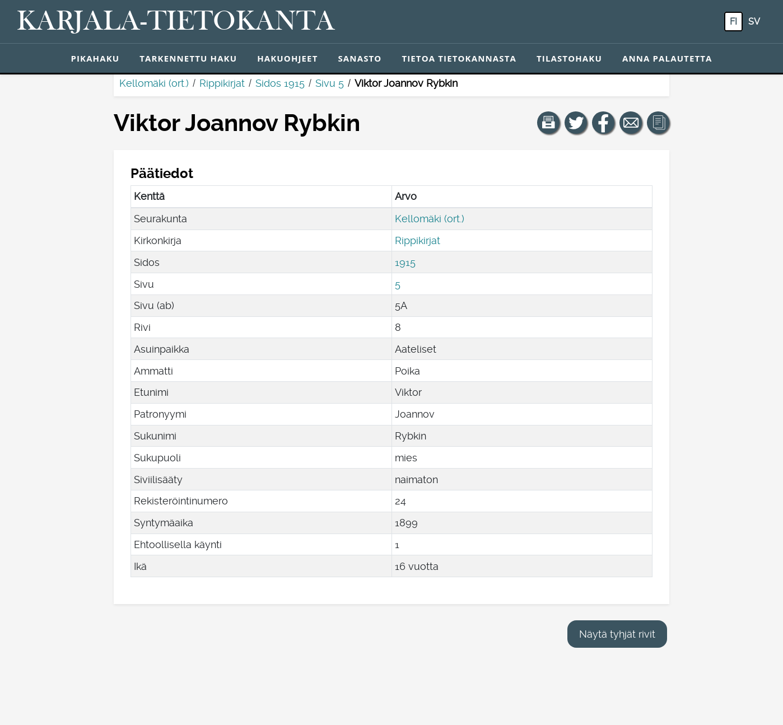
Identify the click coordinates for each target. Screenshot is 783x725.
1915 (405, 262)
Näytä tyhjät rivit (617, 634)
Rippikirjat (222, 83)
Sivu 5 (329, 83)
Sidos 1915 (280, 83)
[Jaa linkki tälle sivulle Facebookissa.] (603, 122)
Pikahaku (95, 58)
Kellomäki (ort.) (154, 83)
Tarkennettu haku (188, 58)
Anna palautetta (667, 58)
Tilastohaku (569, 58)
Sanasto (359, 58)
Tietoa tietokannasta (459, 58)
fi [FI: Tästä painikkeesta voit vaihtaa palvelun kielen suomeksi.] (733, 21)
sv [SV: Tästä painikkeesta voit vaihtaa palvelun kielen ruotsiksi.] (754, 21)
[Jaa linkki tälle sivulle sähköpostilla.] (630, 122)
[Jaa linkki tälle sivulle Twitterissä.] (576, 122)
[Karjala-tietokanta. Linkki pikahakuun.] (176, 22)
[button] (548, 122)
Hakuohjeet (287, 58)
